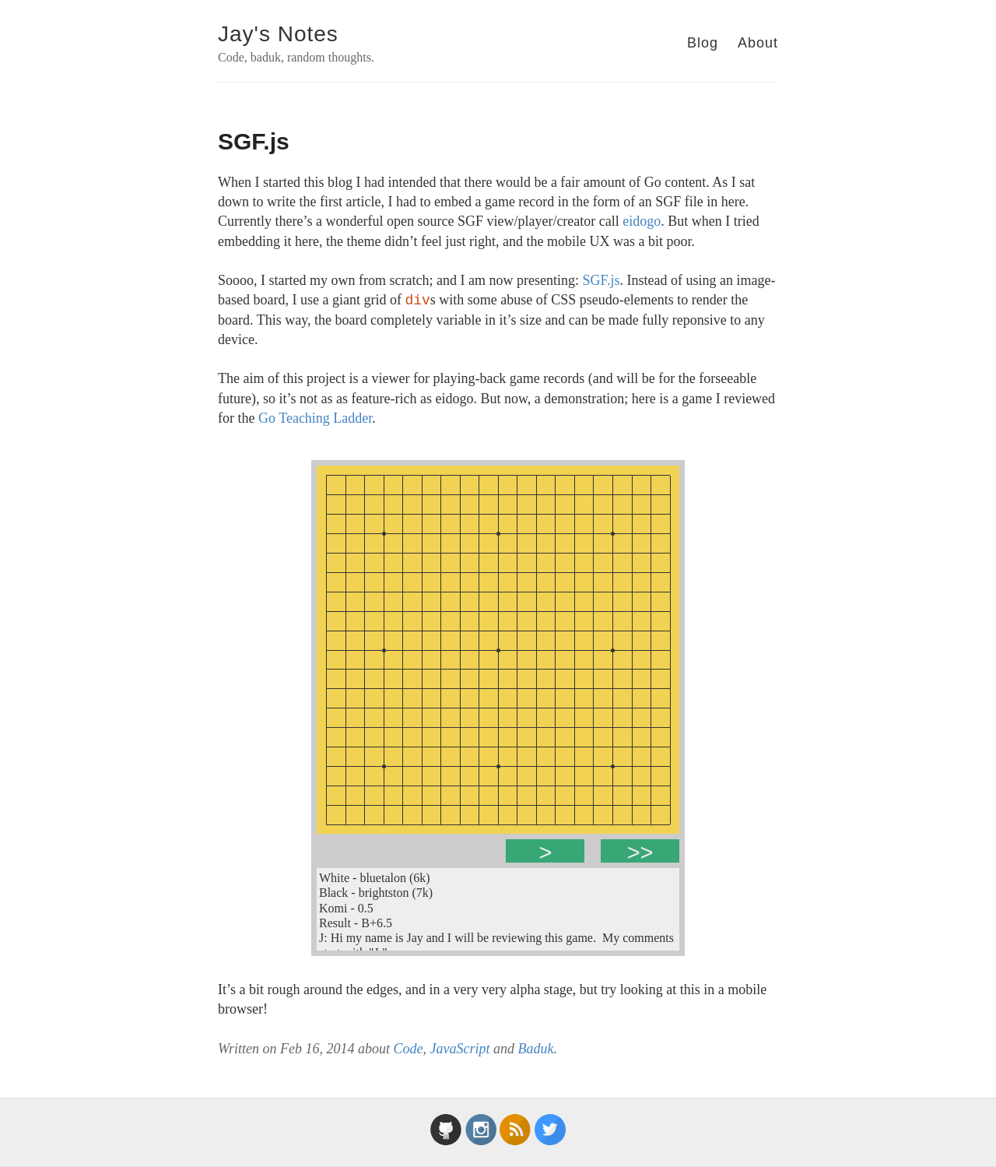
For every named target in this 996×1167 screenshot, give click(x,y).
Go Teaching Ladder (315, 418)
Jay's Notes (278, 34)
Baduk (535, 1048)
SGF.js (600, 280)
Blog (702, 43)
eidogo (641, 221)
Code (408, 1048)
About (758, 43)
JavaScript (459, 1048)
